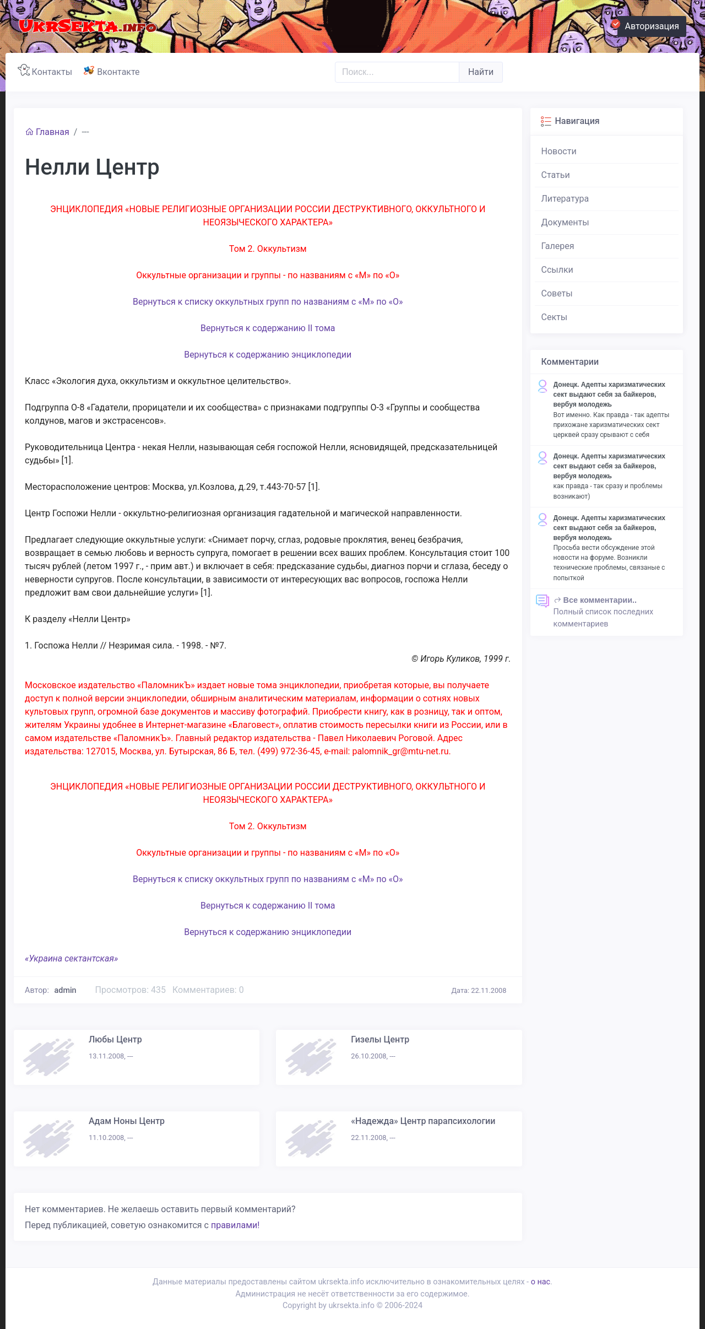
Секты (554, 317)
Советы (557, 293)
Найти (481, 72)
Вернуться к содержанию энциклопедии (267, 354)
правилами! (235, 1225)
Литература (565, 198)
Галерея (557, 246)
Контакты (47, 70)
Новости (559, 151)
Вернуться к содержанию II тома (267, 328)
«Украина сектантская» (71, 958)
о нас (540, 1282)
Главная (47, 132)
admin (66, 990)
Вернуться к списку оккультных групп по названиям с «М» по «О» (268, 301)
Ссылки (557, 269)
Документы (565, 222)
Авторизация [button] (648, 24)
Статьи (555, 175)
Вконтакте (114, 70)
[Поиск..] (397, 72)
